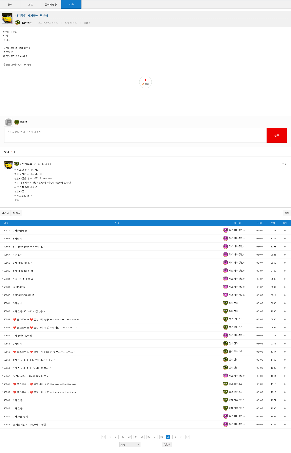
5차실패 (17, 303)
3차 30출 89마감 (22, 262)
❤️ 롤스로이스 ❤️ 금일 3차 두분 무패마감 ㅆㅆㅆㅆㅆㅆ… (45, 327)
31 (116, 436)
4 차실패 (18, 254)
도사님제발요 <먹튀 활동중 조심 (31, 376)
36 (149, 436)
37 (155, 436)
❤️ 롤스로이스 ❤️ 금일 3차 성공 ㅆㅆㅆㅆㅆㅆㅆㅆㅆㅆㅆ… (46, 384)
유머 (10, 4)
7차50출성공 (20, 230)
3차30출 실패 (20, 416)
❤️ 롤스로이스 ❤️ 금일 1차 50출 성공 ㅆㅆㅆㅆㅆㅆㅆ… (44, 351)
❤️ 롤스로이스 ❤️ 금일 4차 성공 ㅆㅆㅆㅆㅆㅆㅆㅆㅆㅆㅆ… (46, 319)
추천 (285, 223)
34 (136, 436)
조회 (273, 223)
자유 (71, 4)
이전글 (5, 212)
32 (123, 436)
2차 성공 (18, 400)
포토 (30, 4)
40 (174, 436)
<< (103, 436)
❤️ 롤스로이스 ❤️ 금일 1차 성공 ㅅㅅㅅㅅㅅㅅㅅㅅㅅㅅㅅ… (46, 392)
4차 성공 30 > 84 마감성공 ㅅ (29, 311)
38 (161, 436)
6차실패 (17, 238)
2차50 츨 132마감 (23, 270)
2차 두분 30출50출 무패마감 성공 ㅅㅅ (34, 359)
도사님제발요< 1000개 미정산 (29, 424)
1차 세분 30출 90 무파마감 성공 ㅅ (32, 368)
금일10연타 (19, 287)
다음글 (16, 212)
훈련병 (23, 122)
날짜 (259, 223)
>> (187, 436)
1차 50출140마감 (22, 335)
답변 (284, 164)
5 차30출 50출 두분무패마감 (28, 246)
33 (129, 436)
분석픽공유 (51, 4)
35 (142, 436)
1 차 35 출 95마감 (23, 279)
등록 (276, 135)
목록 (287, 212)
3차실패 (17, 343)
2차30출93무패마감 (24, 295)
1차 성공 (18, 408)
